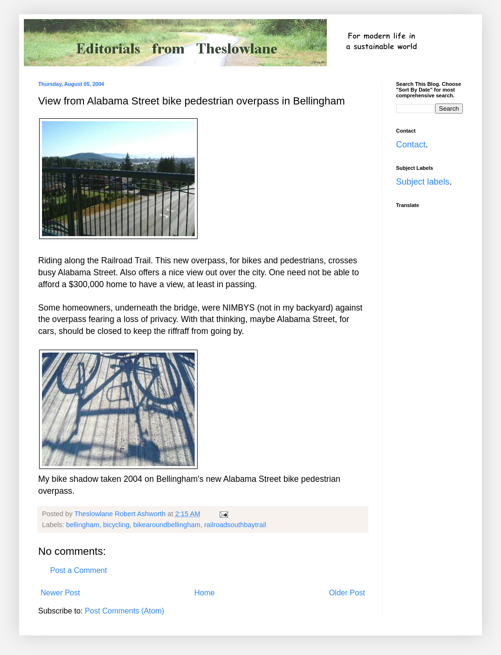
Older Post (347, 593)
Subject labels (422, 182)
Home (204, 593)
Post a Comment (78, 570)
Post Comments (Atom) (124, 611)
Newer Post (60, 593)
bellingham (82, 525)
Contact (411, 144)
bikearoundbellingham (166, 525)
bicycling (116, 525)
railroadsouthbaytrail (235, 525)
